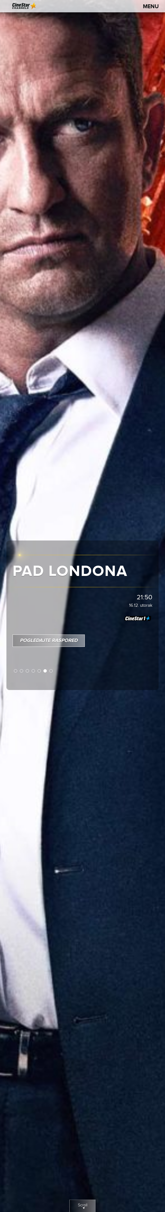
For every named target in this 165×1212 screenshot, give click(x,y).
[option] (82, 606)
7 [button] (51, 671)
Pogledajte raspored (49, 641)
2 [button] (21, 671)
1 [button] (15, 671)
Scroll (82, 1207)
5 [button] (39, 671)
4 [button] (33, 671)
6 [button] (45, 671)
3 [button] (27, 671)
